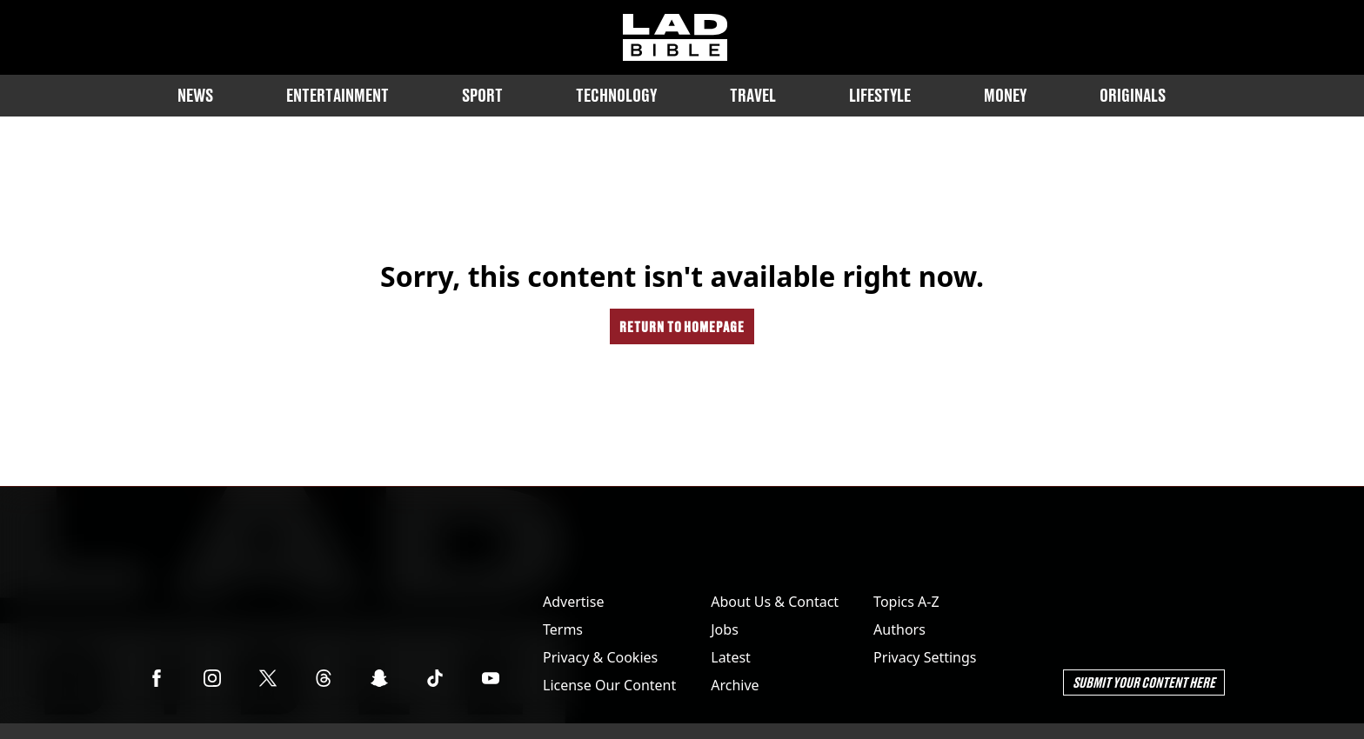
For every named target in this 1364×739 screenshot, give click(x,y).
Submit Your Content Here (1144, 682)
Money (1005, 95)
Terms (563, 629)
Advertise (573, 601)
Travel (753, 95)
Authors (899, 629)
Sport (482, 95)
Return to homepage (682, 326)
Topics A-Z (906, 601)
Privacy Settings (924, 657)
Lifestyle (880, 95)
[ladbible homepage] (675, 37)
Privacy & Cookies (600, 657)
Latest (731, 657)
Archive (735, 685)
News (195, 95)
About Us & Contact (775, 601)
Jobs (725, 629)
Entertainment (337, 95)
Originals (1133, 95)
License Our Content (609, 685)
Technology (616, 95)
